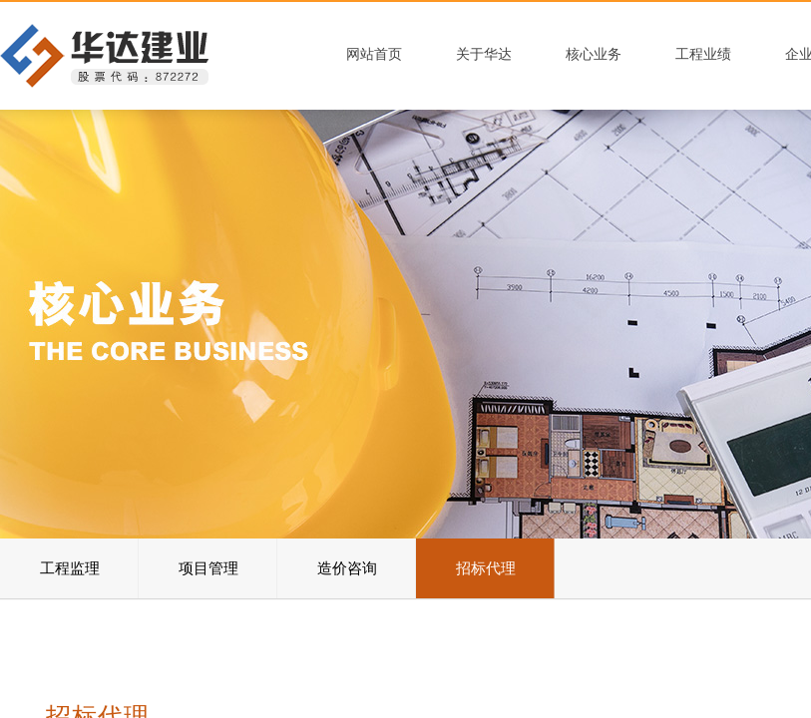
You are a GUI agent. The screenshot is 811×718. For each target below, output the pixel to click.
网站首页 (374, 54)
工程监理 (70, 568)
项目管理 (208, 568)
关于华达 (484, 54)
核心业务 (593, 54)
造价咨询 (347, 568)
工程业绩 (703, 54)
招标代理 (486, 568)
